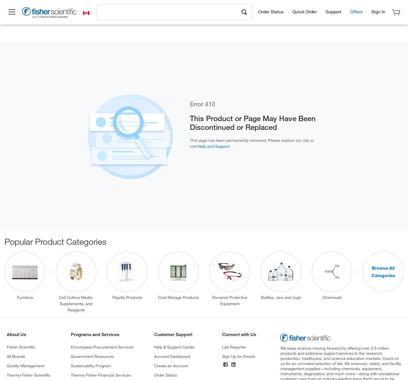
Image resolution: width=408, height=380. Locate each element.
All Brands (16, 356)
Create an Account (171, 365)
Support (333, 11)
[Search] (244, 11)
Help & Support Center (174, 347)
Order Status (271, 11)
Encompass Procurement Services (102, 347)
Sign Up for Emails (238, 356)
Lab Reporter (234, 347)
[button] (12, 12)
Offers (356, 11)
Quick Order (304, 11)
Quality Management (25, 365)
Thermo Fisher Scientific (28, 375)
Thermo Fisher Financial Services (101, 375)
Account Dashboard (172, 356)
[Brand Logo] (49, 14)
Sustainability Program (91, 365)
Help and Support (213, 146)
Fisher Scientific (21, 347)
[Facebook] (225, 365)
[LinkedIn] (233, 365)
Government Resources (92, 356)
